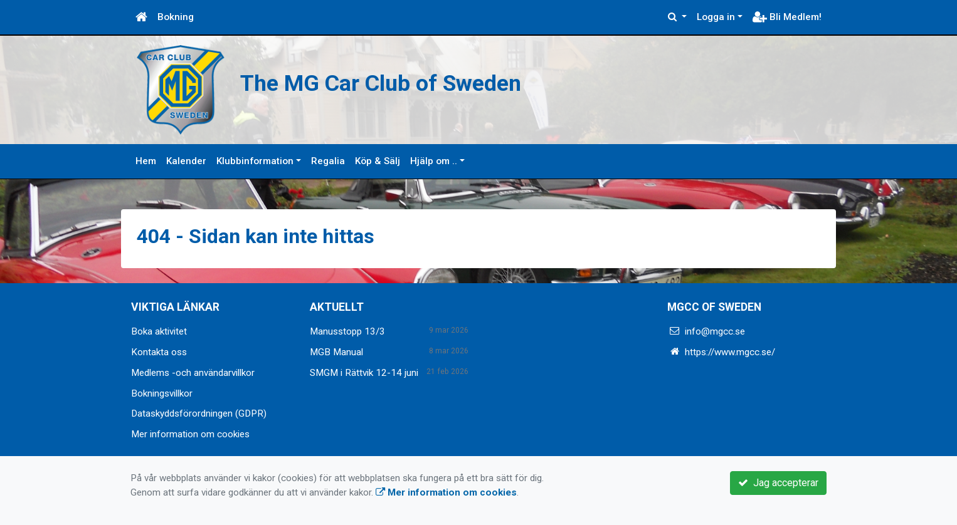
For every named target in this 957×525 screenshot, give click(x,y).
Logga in (716, 17)
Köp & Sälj (377, 161)
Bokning (175, 17)
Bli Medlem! (787, 17)
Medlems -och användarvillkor (193, 372)
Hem (145, 161)
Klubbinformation (254, 161)
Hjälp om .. (433, 161)
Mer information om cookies (190, 434)
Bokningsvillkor (162, 393)
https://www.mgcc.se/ (730, 352)
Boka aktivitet (159, 331)
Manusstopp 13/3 (347, 331)
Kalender (186, 161)
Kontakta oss (159, 352)
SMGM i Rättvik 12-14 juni (364, 372)
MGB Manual (336, 352)
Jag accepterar (778, 483)
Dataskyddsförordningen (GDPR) (199, 413)
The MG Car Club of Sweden (420, 81)
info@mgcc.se (715, 331)
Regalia (328, 161)
